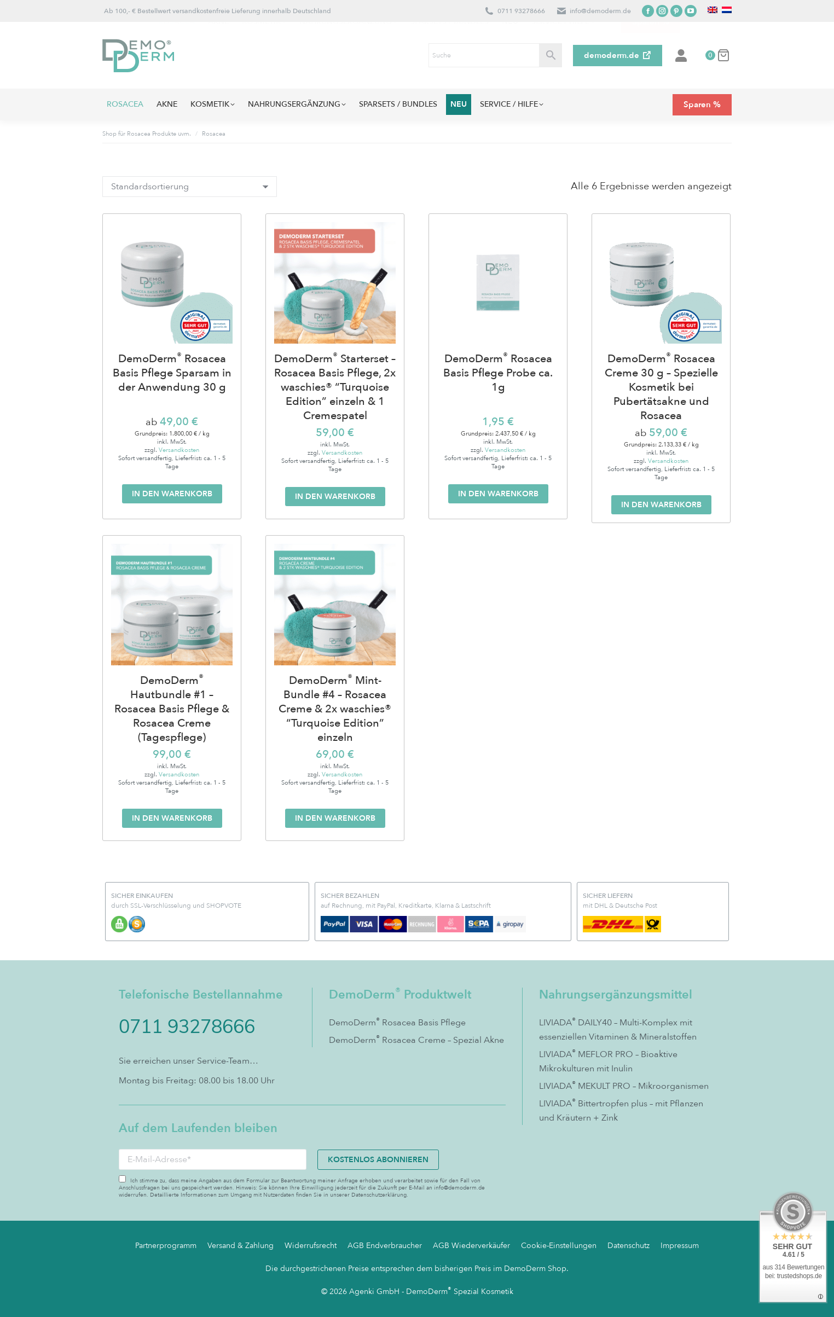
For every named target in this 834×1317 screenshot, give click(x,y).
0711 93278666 (521, 11)
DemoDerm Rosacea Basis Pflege (397, 1022)
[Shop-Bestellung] (189, 186)
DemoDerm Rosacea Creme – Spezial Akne (416, 1039)
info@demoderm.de (600, 11)
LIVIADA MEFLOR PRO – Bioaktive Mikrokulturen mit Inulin (608, 1061)
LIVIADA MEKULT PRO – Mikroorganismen (624, 1085)
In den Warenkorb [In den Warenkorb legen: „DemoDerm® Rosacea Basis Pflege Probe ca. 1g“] (498, 494)
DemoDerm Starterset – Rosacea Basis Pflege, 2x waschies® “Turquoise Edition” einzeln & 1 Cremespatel (335, 387)
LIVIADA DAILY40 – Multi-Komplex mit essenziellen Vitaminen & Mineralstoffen (618, 1029)
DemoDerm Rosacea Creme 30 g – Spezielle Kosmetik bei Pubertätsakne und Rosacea (661, 387)
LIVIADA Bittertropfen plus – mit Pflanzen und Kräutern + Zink (621, 1110)
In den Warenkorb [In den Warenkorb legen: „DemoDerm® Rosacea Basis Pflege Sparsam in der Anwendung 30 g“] (172, 494)
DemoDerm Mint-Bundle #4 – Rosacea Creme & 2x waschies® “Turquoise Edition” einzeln (335, 709)
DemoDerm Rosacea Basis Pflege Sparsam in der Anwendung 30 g (172, 373)
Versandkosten (179, 450)
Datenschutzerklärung (379, 1195)
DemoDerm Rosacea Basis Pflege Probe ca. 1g (498, 373)
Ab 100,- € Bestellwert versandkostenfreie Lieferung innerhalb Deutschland (216, 11)
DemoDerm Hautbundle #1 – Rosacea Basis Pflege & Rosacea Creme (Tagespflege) (171, 709)
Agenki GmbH (374, 1291)
